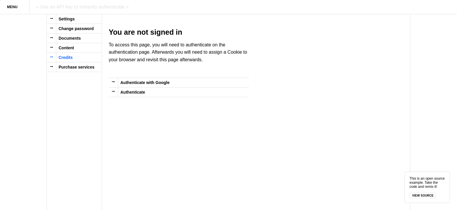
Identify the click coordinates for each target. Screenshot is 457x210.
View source (422, 195)
